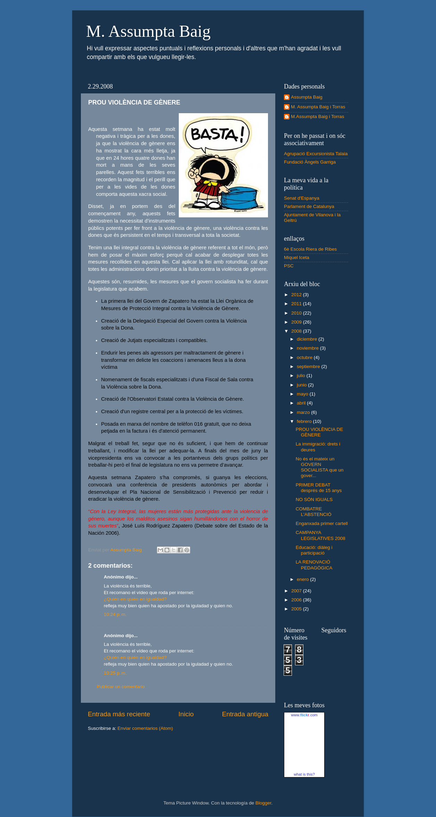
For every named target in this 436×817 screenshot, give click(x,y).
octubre (305, 357)
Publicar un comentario (121, 686)
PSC (289, 265)
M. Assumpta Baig (148, 31)
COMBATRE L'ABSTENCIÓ (314, 511)
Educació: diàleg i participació (314, 550)
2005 (297, 608)
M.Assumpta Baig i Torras (317, 116)
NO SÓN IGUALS (314, 499)
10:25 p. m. (115, 673)
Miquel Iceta (296, 257)
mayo (303, 394)
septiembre (309, 366)
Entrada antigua (245, 714)
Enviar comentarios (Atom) (145, 728)
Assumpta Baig (306, 97)
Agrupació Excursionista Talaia (316, 153)
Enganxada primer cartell (322, 523)
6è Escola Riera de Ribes (310, 249)
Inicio (186, 714)
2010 (297, 313)
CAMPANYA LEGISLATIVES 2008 (320, 535)
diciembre (307, 339)
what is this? (304, 774)
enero (303, 579)
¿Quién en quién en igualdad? (135, 599)
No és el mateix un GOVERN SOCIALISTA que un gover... (320, 467)
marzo (304, 412)
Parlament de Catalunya (309, 206)
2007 (297, 590)
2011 (297, 303)
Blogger (263, 803)
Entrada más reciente (119, 714)
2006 (297, 599)
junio (302, 384)
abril (302, 403)
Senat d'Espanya (301, 198)
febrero (305, 421)
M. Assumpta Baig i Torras (318, 106)
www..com (304, 715)
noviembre (308, 348)
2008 (297, 331)
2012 (297, 294)
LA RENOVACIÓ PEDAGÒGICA (314, 564)
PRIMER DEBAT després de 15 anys (319, 487)
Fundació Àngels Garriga (310, 162)
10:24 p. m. (115, 614)
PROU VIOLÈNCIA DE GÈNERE (319, 432)
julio (302, 375)
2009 (297, 322)
